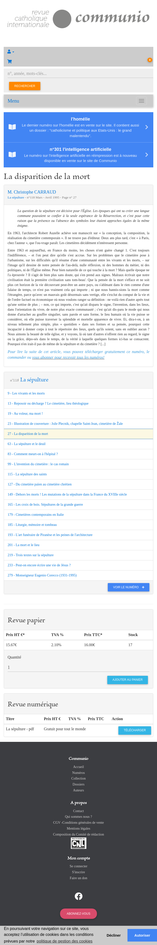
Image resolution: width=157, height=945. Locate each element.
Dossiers (78, 784)
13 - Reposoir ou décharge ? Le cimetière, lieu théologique (48, 403)
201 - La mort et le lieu (23, 545)
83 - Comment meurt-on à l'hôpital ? (33, 454)
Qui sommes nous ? (78, 817)
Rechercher (24, 86)
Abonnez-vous (78, 913)
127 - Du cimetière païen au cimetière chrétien (40, 484)
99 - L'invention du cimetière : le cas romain (38, 464)
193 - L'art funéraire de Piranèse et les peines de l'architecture (50, 535)
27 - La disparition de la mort (28, 434)
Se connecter (78, 866)
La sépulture (16, 197)
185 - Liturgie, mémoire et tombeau (32, 525)
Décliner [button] (114, 935)
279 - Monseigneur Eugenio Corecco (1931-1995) (42, 575)
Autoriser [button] (142, 935)
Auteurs (78, 790)
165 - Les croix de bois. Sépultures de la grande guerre (45, 504)
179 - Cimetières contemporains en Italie (36, 515)
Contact (78, 811)
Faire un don (78, 878)
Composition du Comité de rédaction (78, 834)
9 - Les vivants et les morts (26, 393)
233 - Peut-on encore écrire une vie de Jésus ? (39, 565)
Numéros (78, 773)
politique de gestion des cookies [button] (65, 941)
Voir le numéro (130, 587)
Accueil (78, 767)
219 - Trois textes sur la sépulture (31, 555)
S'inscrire (78, 872)
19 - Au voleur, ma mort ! (25, 413)
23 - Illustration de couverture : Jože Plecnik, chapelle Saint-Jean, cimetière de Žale (65, 424)
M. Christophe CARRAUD (32, 192)
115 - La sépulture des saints (27, 474)
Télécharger (135, 730)
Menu (13, 101)
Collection (78, 778)
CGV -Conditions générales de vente (78, 822)
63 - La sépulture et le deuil (27, 444)
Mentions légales (78, 828)
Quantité (14, 657)
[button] (78, 52)
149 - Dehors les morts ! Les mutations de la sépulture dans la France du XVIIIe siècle (67, 494)
